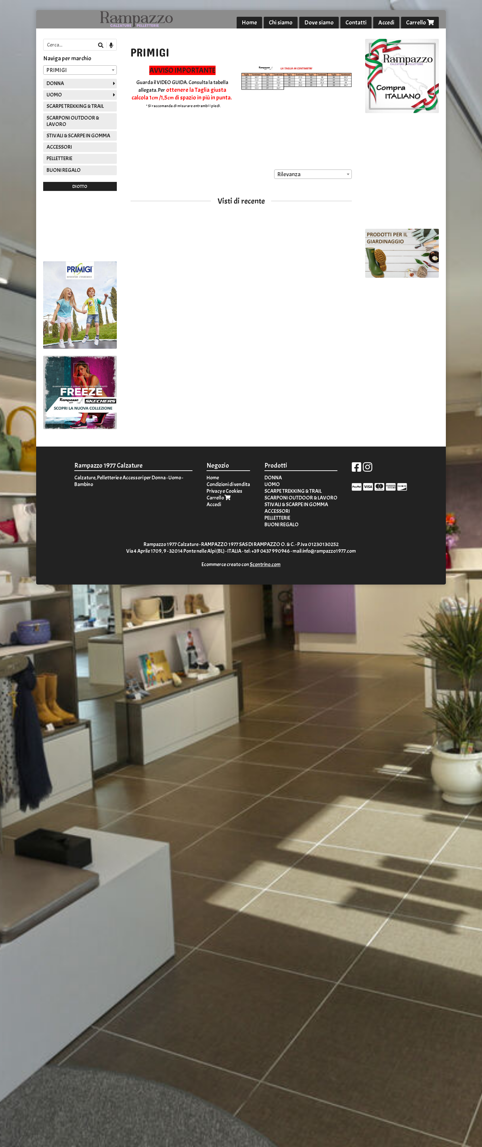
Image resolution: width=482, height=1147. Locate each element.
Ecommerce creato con (241, 564)
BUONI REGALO (64, 170)
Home (249, 22)
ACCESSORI (59, 147)
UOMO (54, 94)
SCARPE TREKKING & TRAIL (75, 106)
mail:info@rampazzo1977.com (324, 551)
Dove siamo (319, 22)
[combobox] (312, 174)
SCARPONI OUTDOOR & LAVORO (73, 121)
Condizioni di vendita (228, 484)
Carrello (420, 22)
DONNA (55, 83)
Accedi (386, 22)
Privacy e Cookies (224, 491)
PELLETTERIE (59, 158)
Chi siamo (281, 22)
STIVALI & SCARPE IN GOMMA (78, 135)
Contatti (356, 22)
